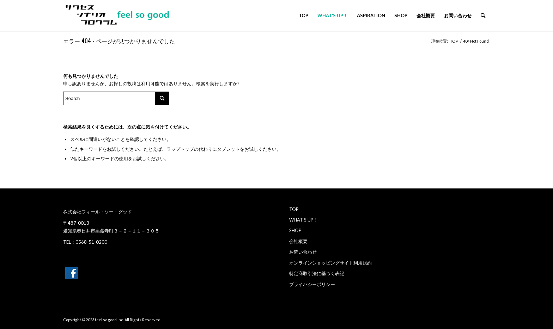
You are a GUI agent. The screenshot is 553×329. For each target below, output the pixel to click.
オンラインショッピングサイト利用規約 (330, 263)
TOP (294, 209)
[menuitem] (303, 15)
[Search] (483, 15)
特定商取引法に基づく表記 (316, 273)
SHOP (295, 230)
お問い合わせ (303, 252)
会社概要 (298, 241)
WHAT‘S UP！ (303, 220)
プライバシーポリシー (312, 284)
